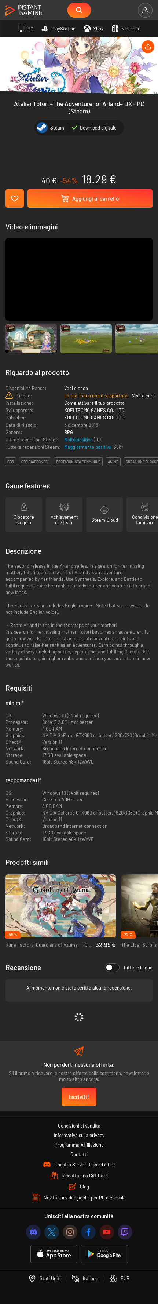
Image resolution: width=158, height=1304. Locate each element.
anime (113, 461)
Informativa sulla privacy (79, 1135)
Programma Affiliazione (79, 1145)
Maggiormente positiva (88, 447)
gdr (10, 461)
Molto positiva (79, 439)
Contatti (79, 1154)
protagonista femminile (78, 461)
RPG (68, 432)
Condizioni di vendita (79, 1126)
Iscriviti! (79, 1096)
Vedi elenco (76, 388)
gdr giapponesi (35, 461)
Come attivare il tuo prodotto (94, 403)
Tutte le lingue (129, 967)
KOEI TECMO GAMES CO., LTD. (95, 410)
